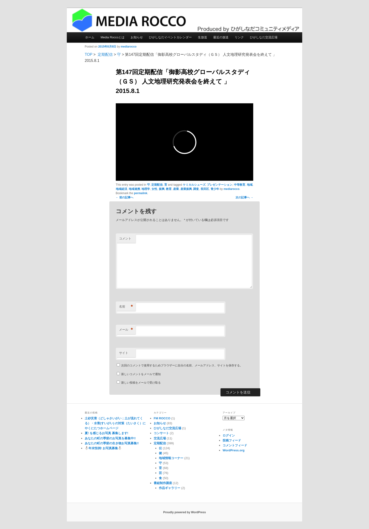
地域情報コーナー (171, 458)
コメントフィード (235, 445)
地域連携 (134, 189)
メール (126, 329)
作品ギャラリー (169, 488)
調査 (196, 189)
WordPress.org (234, 450)
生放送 (202, 37)
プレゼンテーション (219, 184)
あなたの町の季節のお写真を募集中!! (110, 438)
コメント (125, 238)
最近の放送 (221, 37)
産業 (176, 189)
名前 (126, 306)
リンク (239, 37)
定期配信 (105, 54)
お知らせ (137, 37)
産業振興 (186, 189)
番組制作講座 (163, 483)
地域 (250, 184)
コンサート (161, 433)
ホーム (89, 37)
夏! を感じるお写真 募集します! (106, 433)
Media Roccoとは (112, 37)
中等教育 (239, 184)
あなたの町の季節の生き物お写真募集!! (112, 443)
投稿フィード (232, 440)
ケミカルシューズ (194, 184)
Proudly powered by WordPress (184, 512)
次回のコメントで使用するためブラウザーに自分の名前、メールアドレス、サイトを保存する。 (182, 365)
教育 (169, 189)
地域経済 (121, 189)
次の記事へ (244, 197)
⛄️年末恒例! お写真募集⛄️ (103, 448)
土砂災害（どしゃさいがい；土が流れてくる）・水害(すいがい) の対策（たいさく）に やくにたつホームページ (115, 423)
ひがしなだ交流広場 (263, 37)
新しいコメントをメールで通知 (141, 374)
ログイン (229, 435)
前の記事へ (124, 197)
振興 (161, 189)
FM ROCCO (162, 418)
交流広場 (160, 438)
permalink (140, 193)
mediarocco (128, 46)
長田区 (205, 189)
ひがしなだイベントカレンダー (170, 37)
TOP (88, 54)
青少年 (215, 189)
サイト (123, 353)
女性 (154, 189)
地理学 (145, 189)
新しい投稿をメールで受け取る (141, 382)
